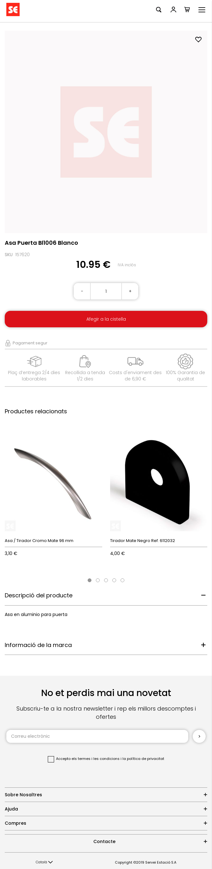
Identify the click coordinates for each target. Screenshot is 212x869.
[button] (44, 862)
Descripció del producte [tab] (38, 595)
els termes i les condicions (96, 758)
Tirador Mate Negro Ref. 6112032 (142, 541)
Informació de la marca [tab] (38, 645)
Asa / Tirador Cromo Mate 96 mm (39, 541)
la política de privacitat (143, 758)
